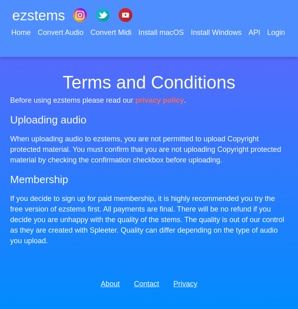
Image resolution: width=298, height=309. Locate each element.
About (110, 284)
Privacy (185, 284)
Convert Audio (62, 32)
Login (276, 32)
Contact (146, 284)
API (255, 32)
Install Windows (217, 32)
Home (22, 32)
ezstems (38, 15)
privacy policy (159, 100)
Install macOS (162, 32)
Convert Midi (112, 32)
